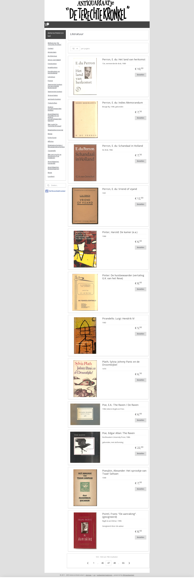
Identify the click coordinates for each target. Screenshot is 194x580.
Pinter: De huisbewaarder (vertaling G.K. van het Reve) (123, 277)
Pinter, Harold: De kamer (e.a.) (119, 232)
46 (102, 562)
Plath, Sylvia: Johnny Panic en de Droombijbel (121, 363)
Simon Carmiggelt (54, 60)
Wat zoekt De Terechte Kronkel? (54, 125)
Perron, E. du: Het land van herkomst (123, 59)
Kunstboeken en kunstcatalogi (54, 72)
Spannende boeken (55, 91)
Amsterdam (52, 52)
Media (50, 134)
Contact (50, 48)
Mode (50, 172)
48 (114, 562)
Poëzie (50, 81)
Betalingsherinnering (55, 130)
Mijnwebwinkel (128, 575)
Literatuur (51, 77)
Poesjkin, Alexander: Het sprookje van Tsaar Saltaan (124, 472)
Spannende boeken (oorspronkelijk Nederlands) (55, 86)
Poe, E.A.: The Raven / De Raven (120, 404)
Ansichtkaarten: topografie (53, 162)
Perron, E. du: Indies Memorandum (122, 102)
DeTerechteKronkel (55, 191)
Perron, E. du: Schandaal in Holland (122, 145)
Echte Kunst (52, 137)
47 (108, 562)
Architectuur (52, 56)
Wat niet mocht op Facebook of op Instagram (54, 156)
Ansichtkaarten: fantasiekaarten (53, 168)
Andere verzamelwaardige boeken (54, 108)
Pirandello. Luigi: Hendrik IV (118, 318)
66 (123, 562)
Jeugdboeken (52, 67)
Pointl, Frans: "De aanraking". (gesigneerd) (119, 515)
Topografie (52, 151)
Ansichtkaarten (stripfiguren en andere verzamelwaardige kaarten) (54, 117)
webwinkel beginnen (104, 575)
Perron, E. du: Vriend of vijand (119, 189)
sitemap (88, 575)
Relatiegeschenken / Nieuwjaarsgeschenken (56, 146)
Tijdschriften (52, 103)
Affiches (51, 141)
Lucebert (51, 176)
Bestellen (140, 75)
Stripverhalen (53, 95)
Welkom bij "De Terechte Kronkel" (54, 43)
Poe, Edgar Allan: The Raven (118, 433)
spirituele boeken (54, 99)
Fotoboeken (52, 64)
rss (94, 575)
